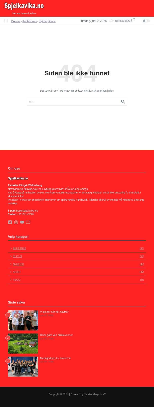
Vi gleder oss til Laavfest (54, 311)
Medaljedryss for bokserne (55, 358)
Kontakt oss (29, 21)
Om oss (15, 21)
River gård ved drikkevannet (56, 334)
